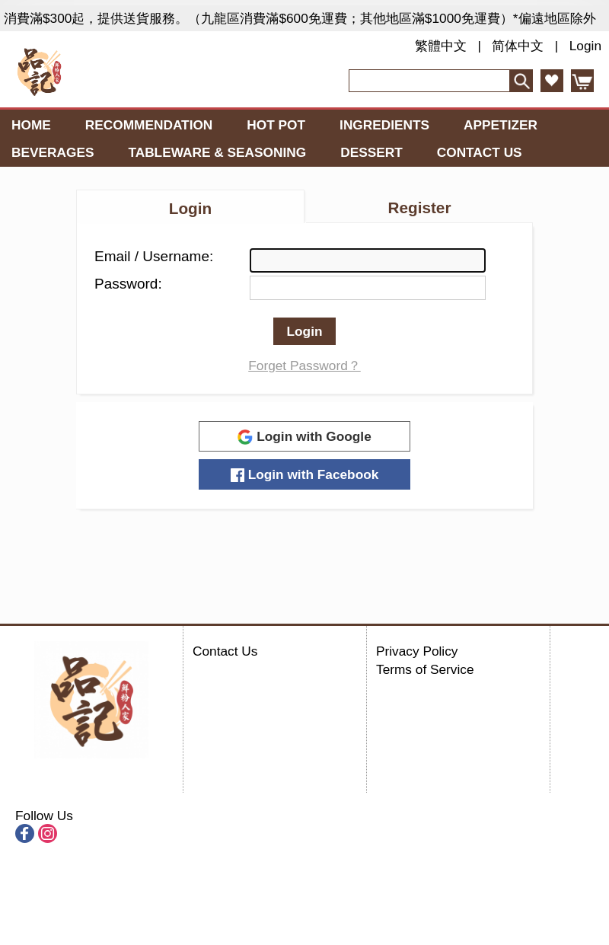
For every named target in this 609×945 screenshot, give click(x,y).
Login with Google (304, 437)
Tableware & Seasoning (217, 152)
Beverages (52, 152)
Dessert (371, 152)
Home (31, 124)
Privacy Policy (417, 651)
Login (585, 45)
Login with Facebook (305, 474)
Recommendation (149, 124)
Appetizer (500, 124)
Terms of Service (425, 669)
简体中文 (518, 45)
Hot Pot (276, 124)
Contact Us (479, 152)
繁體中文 (441, 45)
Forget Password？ (304, 365)
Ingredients (384, 124)
